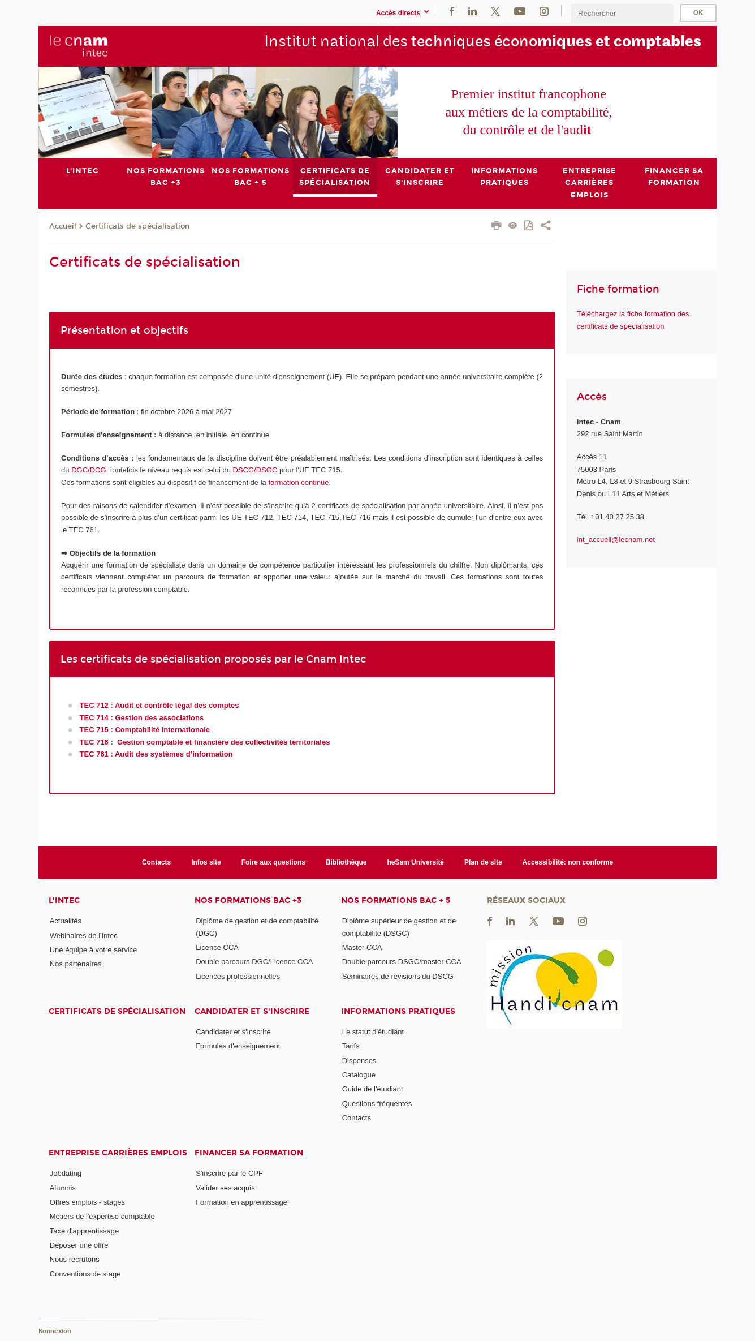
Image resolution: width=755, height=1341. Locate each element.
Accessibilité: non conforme (568, 862)
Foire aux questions (273, 862)
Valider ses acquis (225, 1187)
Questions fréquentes (377, 1103)
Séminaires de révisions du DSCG (398, 976)
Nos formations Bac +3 (248, 900)
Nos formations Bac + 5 (395, 900)
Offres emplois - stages (87, 1202)
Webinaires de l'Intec (84, 935)
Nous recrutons (75, 1259)
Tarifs (351, 1046)
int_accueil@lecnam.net (616, 539)
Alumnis (63, 1187)
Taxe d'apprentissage (84, 1230)
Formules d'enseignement (238, 1046)
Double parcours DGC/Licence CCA (254, 961)
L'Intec (64, 900)
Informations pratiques (398, 1011)
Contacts (156, 862)
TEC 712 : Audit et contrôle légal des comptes (159, 705)
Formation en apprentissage (241, 1202)
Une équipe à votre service (93, 949)
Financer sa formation (249, 1153)
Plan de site (483, 862)
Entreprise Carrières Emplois (118, 1153)
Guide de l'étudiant (372, 1089)
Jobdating (65, 1173)
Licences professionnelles (238, 976)
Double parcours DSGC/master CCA (401, 961)
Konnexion (54, 1331)
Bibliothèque (346, 862)
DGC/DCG (88, 470)
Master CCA (362, 947)
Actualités (65, 921)
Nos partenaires (76, 964)
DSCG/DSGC (255, 470)
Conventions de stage (85, 1273)
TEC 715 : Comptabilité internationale (145, 729)
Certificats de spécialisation (137, 225)
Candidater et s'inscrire (252, 1011)
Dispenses (359, 1060)
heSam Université (415, 862)
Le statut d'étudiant (373, 1032)
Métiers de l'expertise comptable (102, 1216)
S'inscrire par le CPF (229, 1173)
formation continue (298, 482)
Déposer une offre (79, 1245)
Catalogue (359, 1075)
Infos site (206, 862)
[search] (622, 13)
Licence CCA (217, 947)
